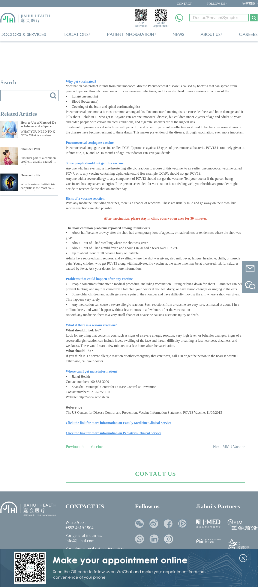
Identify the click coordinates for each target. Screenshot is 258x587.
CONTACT (184, 3)
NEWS (178, 34)
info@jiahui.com (79, 540)
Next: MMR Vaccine (229, 447)
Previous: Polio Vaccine (84, 447)
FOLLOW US (216, 3)
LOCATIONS (76, 34)
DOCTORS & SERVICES (23, 34)
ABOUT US (210, 34)
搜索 (53, 95)
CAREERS (248, 34)
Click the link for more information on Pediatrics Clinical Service (113, 433)
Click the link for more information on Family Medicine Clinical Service (118, 423)
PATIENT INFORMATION (130, 34)
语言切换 (248, 3)
